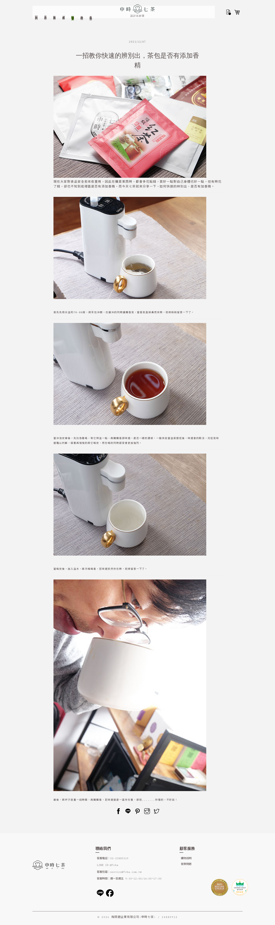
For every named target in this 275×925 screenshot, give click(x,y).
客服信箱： (103, 872)
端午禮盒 (72, 7)
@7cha (114, 865)
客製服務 (54, 7)
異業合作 (45, 7)
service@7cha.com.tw (126, 872)
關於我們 (36, 7)
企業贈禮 (82, 7)
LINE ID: (103, 865)
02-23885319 (119, 858)
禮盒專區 (64, 7)
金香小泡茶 (91, 7)
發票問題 (186, 864)
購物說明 (186, 858)
